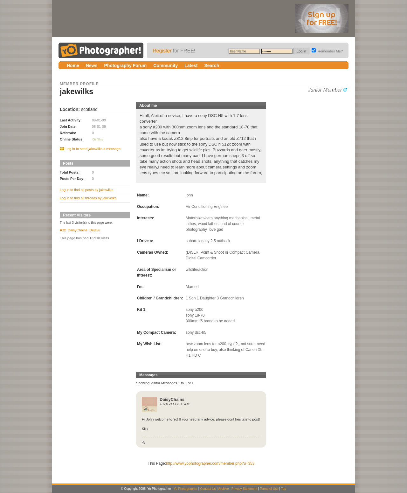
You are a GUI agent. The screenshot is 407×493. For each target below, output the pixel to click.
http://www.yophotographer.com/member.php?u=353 (210, 463)
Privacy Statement (244, 488)
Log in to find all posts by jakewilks (86, 190)
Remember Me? (327, 51)
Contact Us (208, 488)
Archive (223, 488)
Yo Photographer (185, 488)
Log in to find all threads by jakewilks (88, 198)
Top (283, 488)
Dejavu (94, 230)
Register (162, 50)
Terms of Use (269, 488)
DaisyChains (77, 230)
